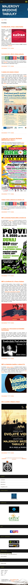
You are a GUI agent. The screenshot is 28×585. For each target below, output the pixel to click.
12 (18, 457)
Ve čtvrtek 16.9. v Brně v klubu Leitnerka (12, 54)
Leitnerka (5, 62)
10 (15, 457)
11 (17, 457)
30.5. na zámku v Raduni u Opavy (10, 401)
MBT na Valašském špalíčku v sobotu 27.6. (13, 364)
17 (15, 459)
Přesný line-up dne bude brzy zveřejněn (12, 291)
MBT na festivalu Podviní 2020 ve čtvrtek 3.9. (13, 217)
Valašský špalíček (9, 367)
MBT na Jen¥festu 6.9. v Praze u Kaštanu (12, 281)
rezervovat (10, 45)
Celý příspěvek (4, 48)
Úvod (2, 19)
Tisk (17, 579)
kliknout (4, 83)
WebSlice (14, 579)
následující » (24, 458)
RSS (11, 579)
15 (12, 459)
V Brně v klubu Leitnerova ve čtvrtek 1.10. (12, 199)
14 (22, 457)
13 (20, 457)
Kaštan (6, 38)
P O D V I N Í (11, 220)
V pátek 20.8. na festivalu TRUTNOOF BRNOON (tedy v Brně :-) (11, 139)
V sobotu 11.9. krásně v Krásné (10, 72)
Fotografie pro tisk (14, 499)
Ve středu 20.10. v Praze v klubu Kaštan (12, 26)
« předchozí (3, 458)
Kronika (12, 48)
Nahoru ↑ (13, 580)
